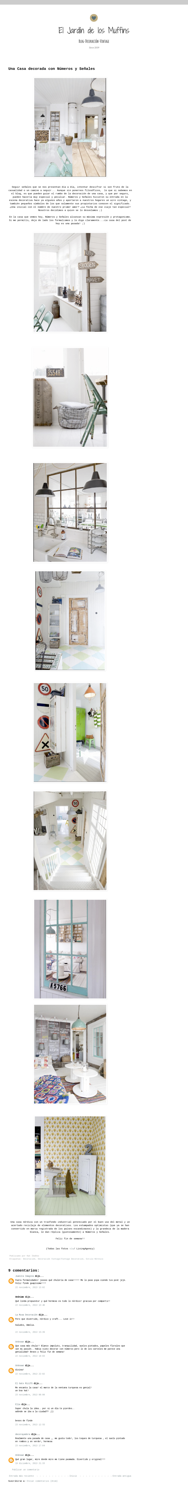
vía (71, 1248)
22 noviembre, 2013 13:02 (30, 1287)
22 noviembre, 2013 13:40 (30, 1305)
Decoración (29, 1259)
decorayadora (22, 1434)
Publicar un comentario (25, 1469)
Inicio (73, 1476)
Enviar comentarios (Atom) (42, 1481)
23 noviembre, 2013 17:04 (30, 1445)
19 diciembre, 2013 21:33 (30, 1463)
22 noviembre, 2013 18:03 (30, 1356)
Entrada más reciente (21, 1476)
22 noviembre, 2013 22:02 (30, 1374)
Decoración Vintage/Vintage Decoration (61, 1259)
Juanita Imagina (24, 1276)
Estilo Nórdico (94, 1259)
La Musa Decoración (26, 1315)
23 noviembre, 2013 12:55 (30, 1424)
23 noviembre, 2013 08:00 (30, 1395)
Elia (17, 1404)
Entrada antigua (122, 1476)
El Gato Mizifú (24, 1383)
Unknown (19, 1342)
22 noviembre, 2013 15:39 (30, 1332)
